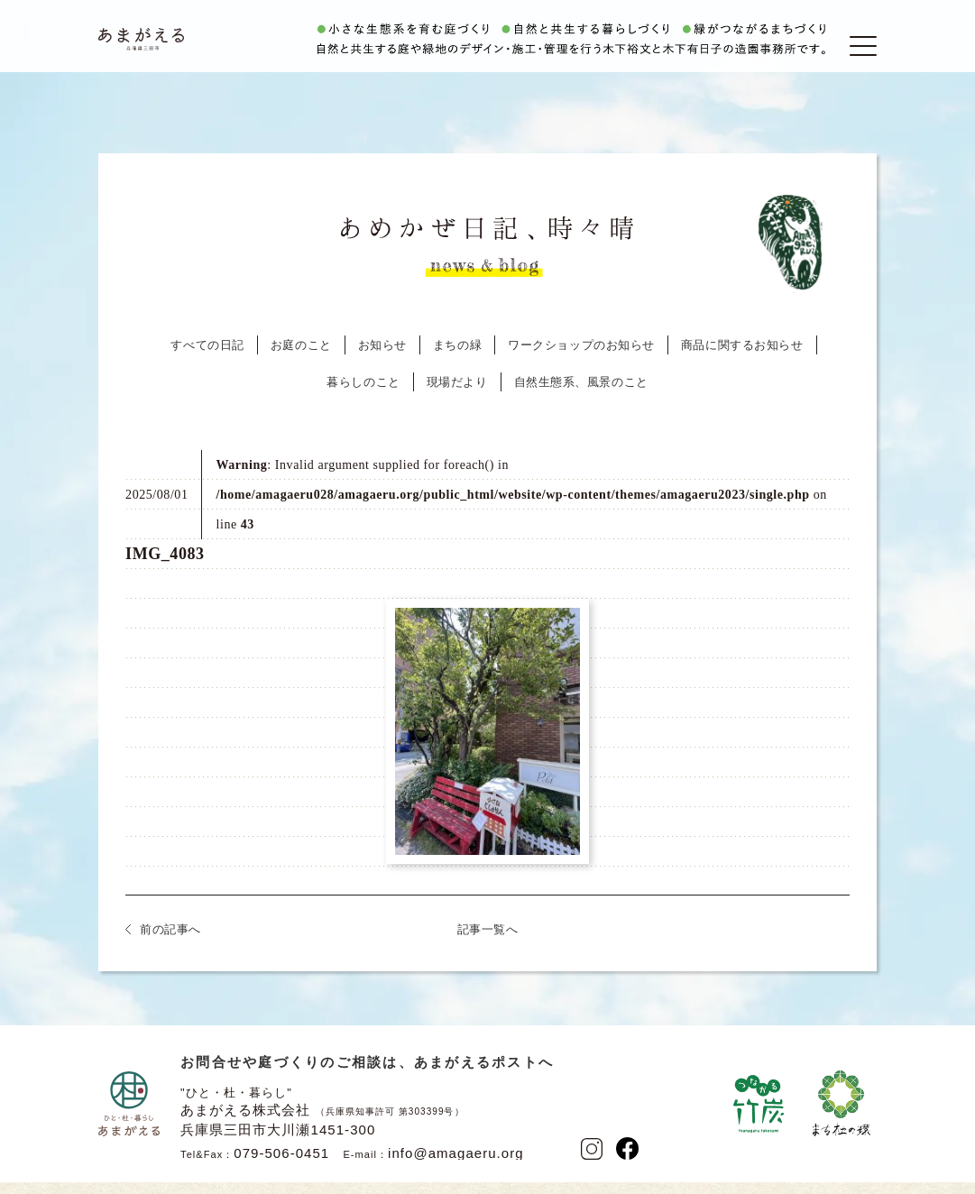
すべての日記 (207, 359)
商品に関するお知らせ (742, 359)
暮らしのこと (363, 396)
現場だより (457, 396)
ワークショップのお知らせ (581, 359)
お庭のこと (301, 359)
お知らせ (382, 359)
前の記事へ (170, 944)
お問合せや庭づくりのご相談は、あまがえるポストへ (367, 1076)
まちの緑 (457, 359)
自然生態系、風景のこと (581, 396)
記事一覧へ (488, 944)
